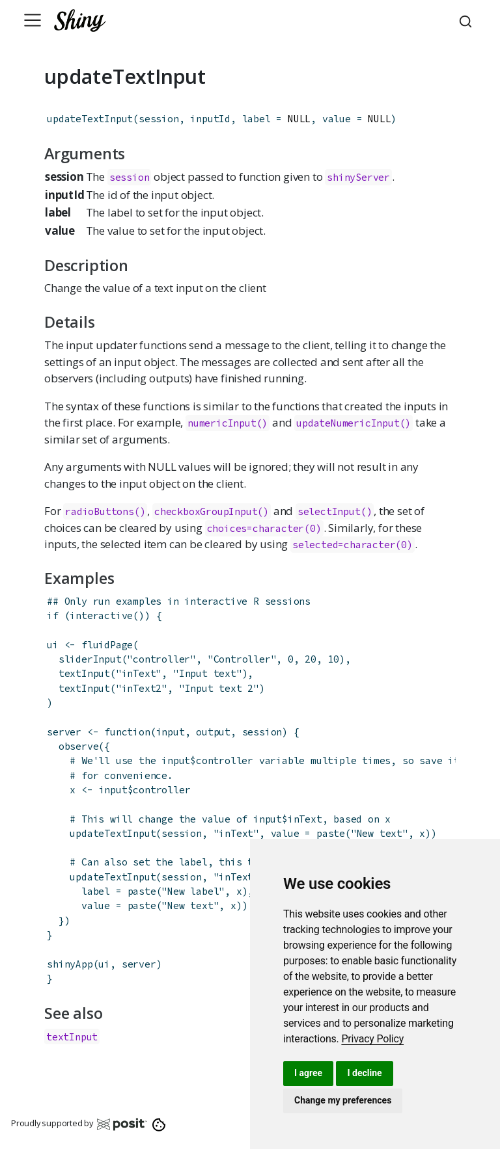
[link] (372, 1039)
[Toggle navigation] (33, 20)
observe (79, 746)
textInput (84, 673)
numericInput (222, 423)
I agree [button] (308, 1073)
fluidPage (107, 645)
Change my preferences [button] (342, 1100)
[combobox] (467, 20)
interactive (101, 615)
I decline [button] (364, 1073)
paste (330, 833)
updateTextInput (90, 118)
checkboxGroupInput (205, 511)
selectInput (329, 511)
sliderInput (90, 659)
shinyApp (69, 964)
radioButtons (99, 511)
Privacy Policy (372, 1039)
